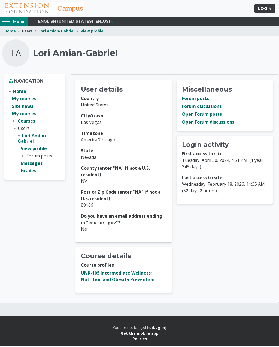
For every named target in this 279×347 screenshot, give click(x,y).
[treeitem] (35, 132)
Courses (26, 122)
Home (10, 32)
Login (264, 9)
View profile (92, 32)
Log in (159, 328)
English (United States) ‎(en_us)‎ (74, 22)
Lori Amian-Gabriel (56, 32)
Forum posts (195, 99)
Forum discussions (202, 107)
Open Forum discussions (208, 123)
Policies (139, 339)
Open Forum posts (202, 115)
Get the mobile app (140, 334)
